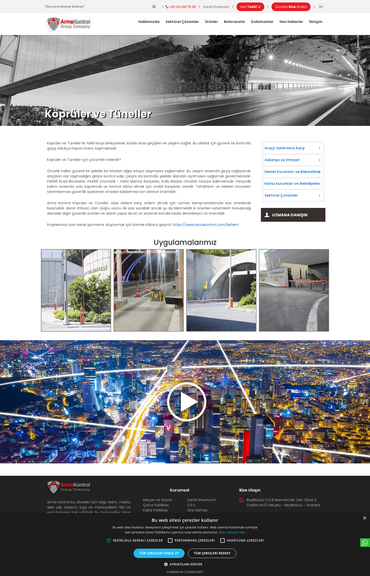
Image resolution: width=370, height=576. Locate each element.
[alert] (185, 544)
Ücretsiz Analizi (291, 6)
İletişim (315, 21)
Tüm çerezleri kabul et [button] (159, 553)
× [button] (364, 518)
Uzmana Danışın (289, 215)
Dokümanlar (262, 21)
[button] (109, 540)
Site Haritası (197, 510)
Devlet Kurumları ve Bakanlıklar (293, 171)
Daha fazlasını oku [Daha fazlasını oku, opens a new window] (232, 532)
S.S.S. (191, 505)
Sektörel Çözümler (182, 21)
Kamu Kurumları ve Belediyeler (292, 183)
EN (321, 7)
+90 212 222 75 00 (182, 7)
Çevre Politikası (156, 505)
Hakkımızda (149, 21)
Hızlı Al (250, 6)
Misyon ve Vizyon (157, 499)
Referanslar (234, 21)
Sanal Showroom (216, 7)
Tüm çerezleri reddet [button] (212, 553)
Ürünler (211, 21)
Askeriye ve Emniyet (282, 159)
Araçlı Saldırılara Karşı (285, 148)
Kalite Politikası (155, 510)
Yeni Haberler (291, 21)
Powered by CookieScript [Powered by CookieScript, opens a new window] (185, 572)
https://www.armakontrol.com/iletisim (206, 224)
